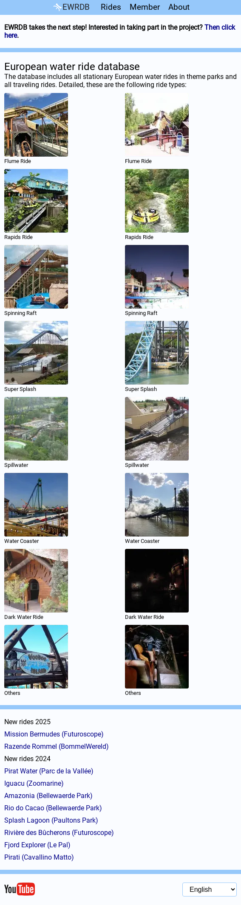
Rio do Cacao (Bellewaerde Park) (53, 808)
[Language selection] (209, 890)
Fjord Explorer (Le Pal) (37, 845)
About (179, 7)
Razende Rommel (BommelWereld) (56, 746)
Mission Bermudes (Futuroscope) (54, 734)
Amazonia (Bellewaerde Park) (48, 796)
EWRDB (71, 7)
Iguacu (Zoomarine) (34, 783)
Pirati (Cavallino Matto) (39, 857)
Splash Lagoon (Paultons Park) (51, 820)
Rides (111, 7)
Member (145, 7)
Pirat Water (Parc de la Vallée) (49, 771)
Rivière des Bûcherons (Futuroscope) (59, 833)
